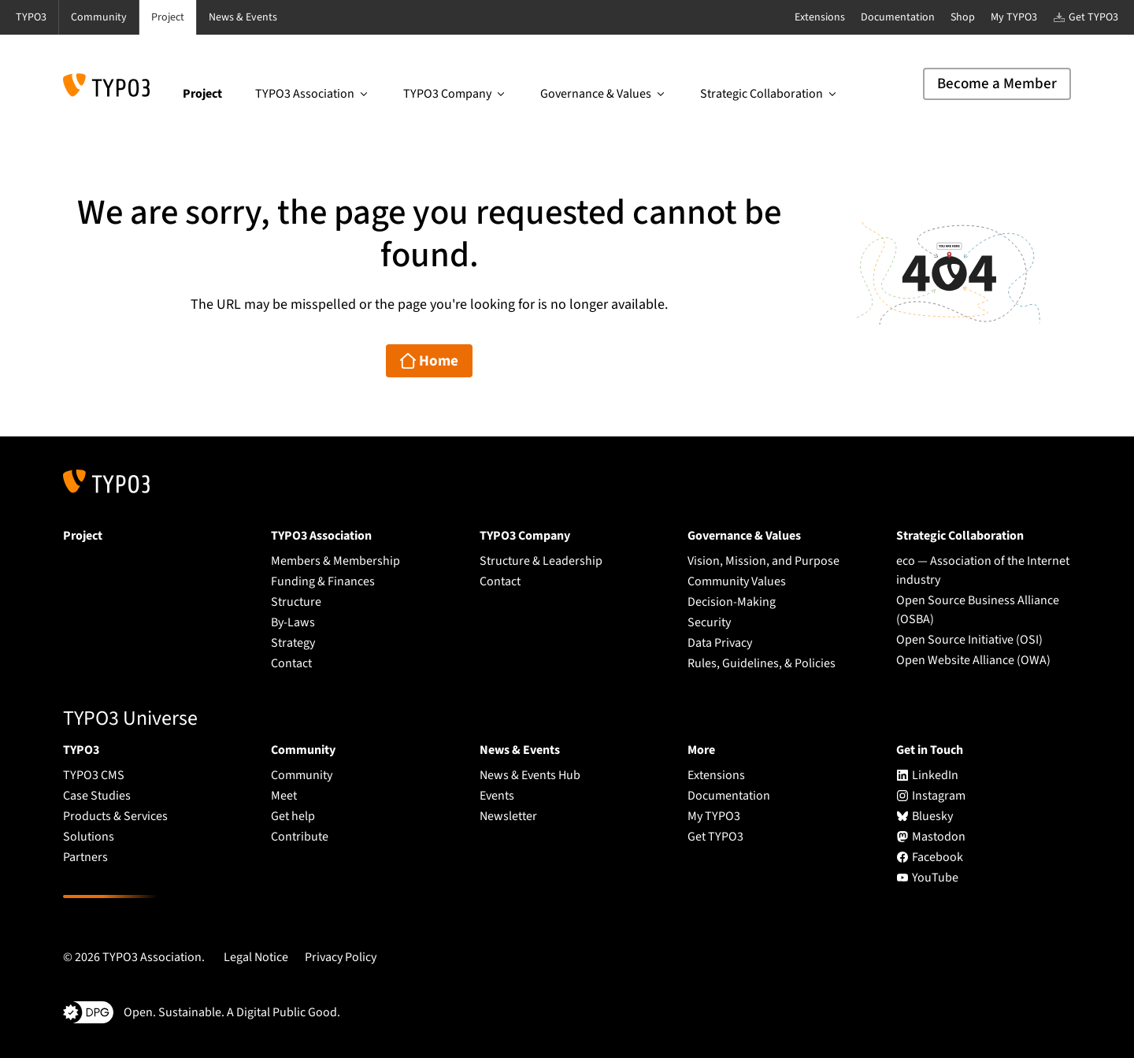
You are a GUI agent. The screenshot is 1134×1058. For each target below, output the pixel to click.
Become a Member (997, 84)
